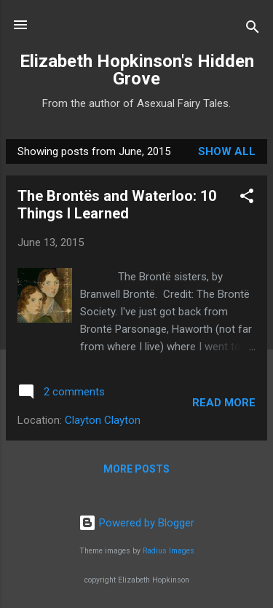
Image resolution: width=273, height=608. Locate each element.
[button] (247, 198)
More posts (136, 469)
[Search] (252, 29)
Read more (224, 402)
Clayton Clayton (103, 420)
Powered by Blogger (136, 522)
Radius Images (168, 551)
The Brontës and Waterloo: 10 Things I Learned (116, 204)
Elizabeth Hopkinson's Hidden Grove (137, 70)
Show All (227, 151)
